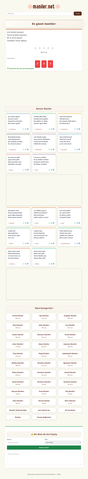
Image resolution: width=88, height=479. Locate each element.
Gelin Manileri (44, 325)
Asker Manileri (17, 344)
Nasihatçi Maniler (70, 382)
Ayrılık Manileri (18, 382)
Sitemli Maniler (70, 372)
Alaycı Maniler (44, 344)
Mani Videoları (70, 401)
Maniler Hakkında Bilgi (17, 410)
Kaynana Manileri (70, 344)
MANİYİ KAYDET (44, 447)
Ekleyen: (9, 439)
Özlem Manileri (18, 372)
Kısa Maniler (70, 325)
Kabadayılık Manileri (70, 353)
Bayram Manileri (18, 391)
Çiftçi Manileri (18, 401)
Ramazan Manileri (44, 335)
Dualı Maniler (44, 391)
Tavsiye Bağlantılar (44, 417)
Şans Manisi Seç (44, 410)
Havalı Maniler (70, 335)
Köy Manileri (70, 391)
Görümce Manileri (44, 382)
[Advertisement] (44, 88)
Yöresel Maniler (44, 401)
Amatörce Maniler (44, 372)
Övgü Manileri (44, 353)
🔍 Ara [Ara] (77, 13)
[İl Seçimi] (63, 442)
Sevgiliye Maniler (70, 316)
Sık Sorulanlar (70, 410)
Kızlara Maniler (17, 335)
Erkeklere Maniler (44, 363)
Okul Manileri (18, 325)
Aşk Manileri (44, 316)
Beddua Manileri (18, 363)
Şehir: (46, 439)
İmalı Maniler (18, 353)
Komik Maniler (17, 316)
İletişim (18, 417)
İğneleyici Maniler (70, 363)
